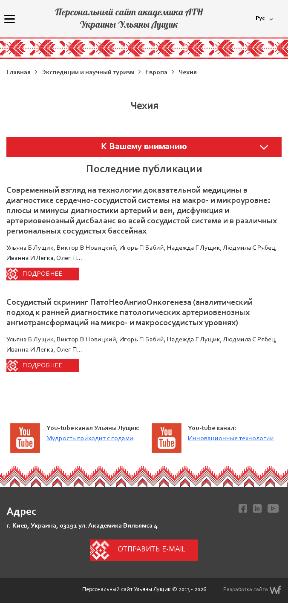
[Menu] (9, 18)
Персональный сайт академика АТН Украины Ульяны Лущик (129, 18)
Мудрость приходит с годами (89, 438)
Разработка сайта (252, 590)
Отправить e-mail (151, 550)
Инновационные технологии (231, 438)
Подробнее (43, 274)
